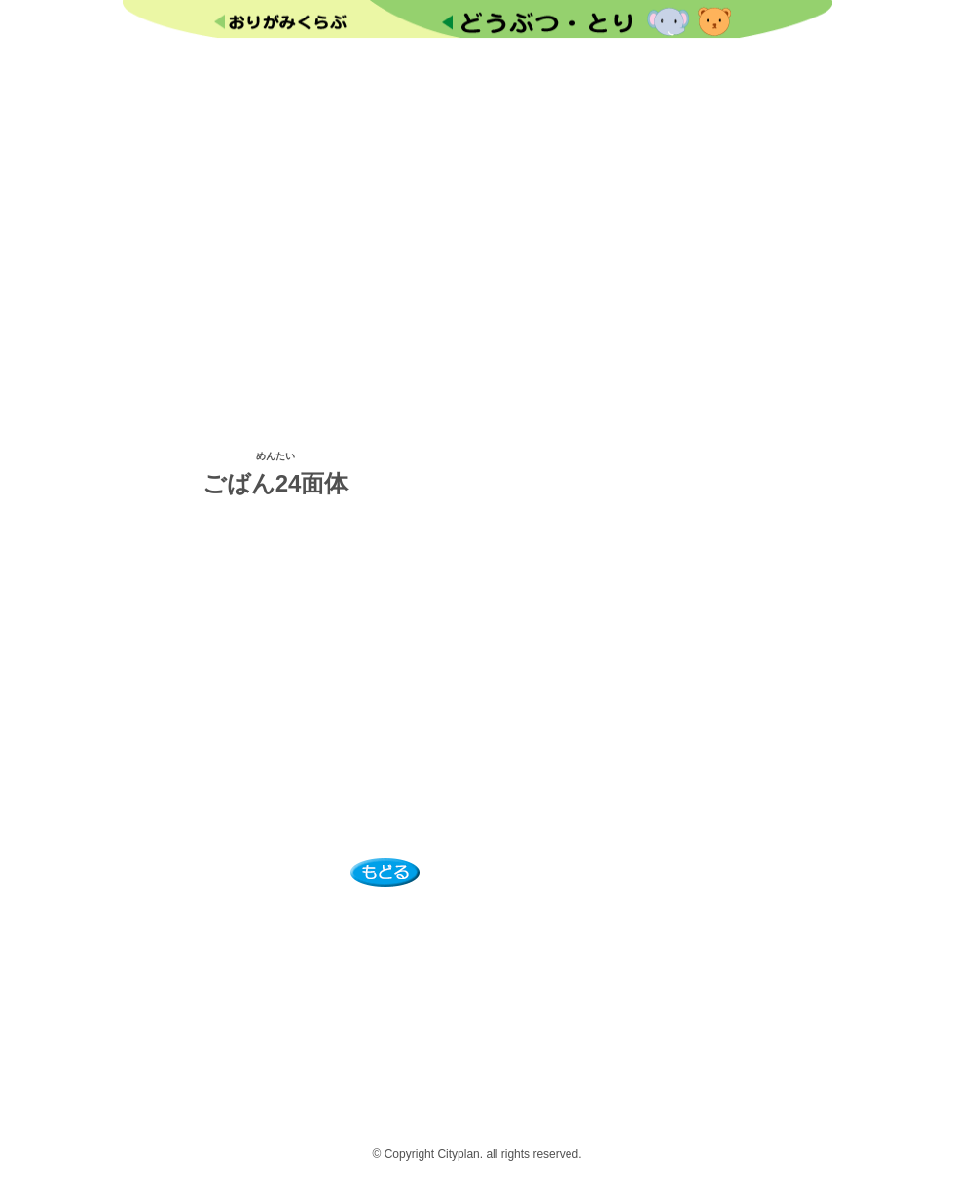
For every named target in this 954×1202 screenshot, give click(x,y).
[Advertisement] (477, 240)
